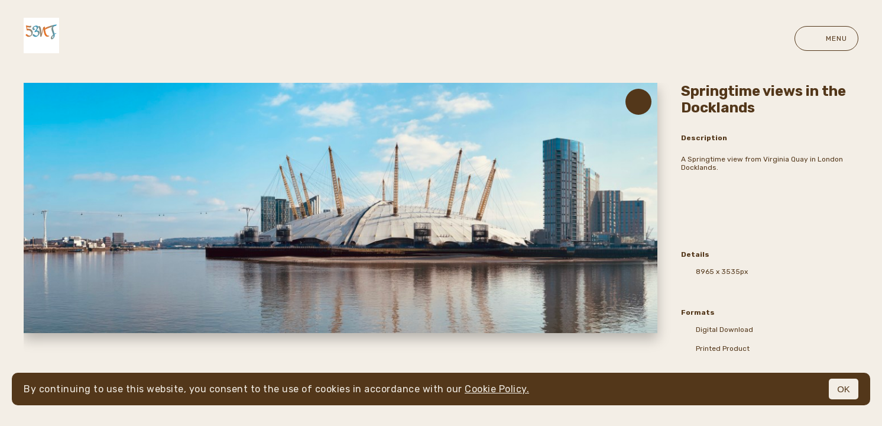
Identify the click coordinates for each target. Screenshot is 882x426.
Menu (826, 38)
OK (843, 389)
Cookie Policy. (497, 389)
